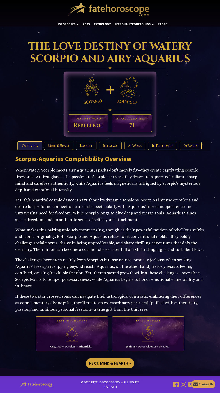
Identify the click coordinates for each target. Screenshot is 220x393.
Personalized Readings (134, 24)
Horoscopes (68, 24)
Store (162, 24)
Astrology (102, 24)
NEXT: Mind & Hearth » (110, 363)
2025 (86, 24)
